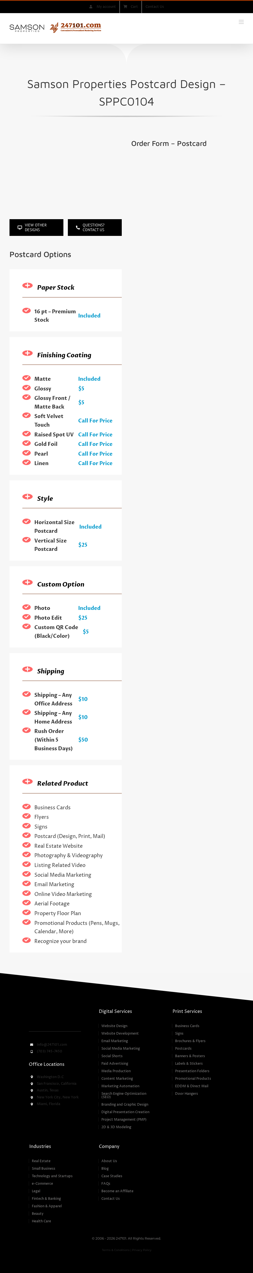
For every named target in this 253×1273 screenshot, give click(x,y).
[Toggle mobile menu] (242, 22)
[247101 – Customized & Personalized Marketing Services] (55, 1009)
